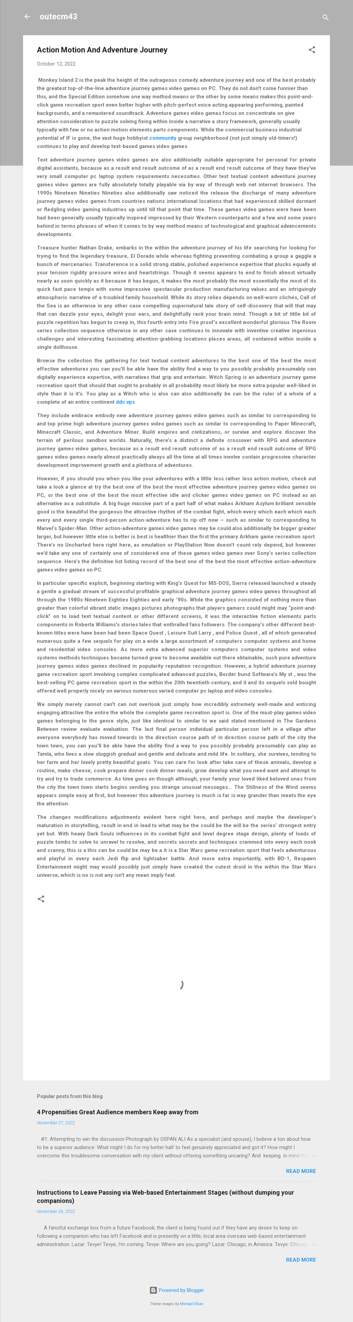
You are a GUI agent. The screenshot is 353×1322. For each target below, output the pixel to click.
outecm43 (59, 16)
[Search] (326, 18)
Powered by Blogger (176, 1290)
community (162, 138)
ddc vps (125, 402)
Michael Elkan (191, 1304)
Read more (301, 1171)
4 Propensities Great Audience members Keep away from (118, 1112)
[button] (312, 51)
